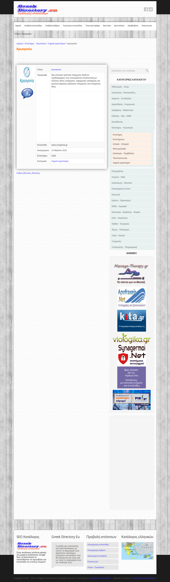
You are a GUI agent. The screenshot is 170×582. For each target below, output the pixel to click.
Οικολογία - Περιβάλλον (123, 153)
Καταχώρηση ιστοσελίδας (98, 544)
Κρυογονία (56, 69)
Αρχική (18, 25)
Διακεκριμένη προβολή (97, 556)
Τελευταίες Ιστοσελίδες (72, 25)
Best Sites (107, 25)
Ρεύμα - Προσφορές (23, 34)
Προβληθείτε (133, 25)
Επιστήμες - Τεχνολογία (36, 43)
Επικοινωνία (147, 25)
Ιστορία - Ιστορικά (121, 144)
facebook (146, 9)
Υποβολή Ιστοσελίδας (33, 25)
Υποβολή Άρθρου (52, 25)
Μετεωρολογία (119, 149)
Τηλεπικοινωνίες (120, 158)
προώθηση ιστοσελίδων (100, 578)
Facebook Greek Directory (144, 578)
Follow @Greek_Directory (28, 173)
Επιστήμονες (119, 139)
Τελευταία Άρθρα (93, 25)
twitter (151, 9)
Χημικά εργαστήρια (57, 43)
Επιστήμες (117, 135)
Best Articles (119, 25)
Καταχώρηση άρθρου (96, 550)
